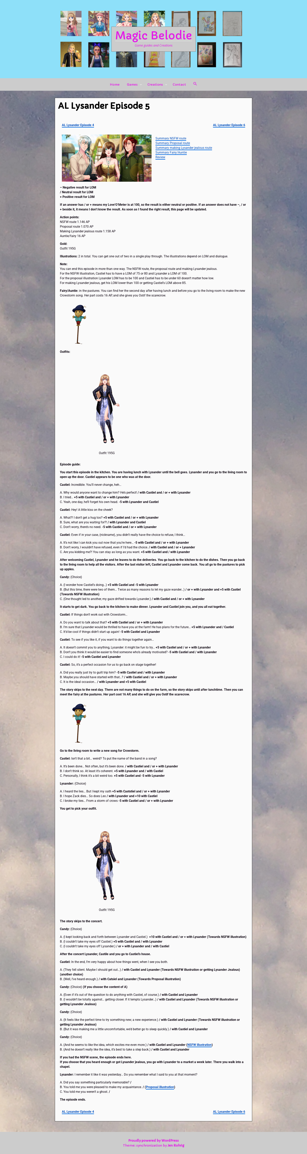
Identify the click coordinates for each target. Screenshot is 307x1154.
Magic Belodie (153, 35)
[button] (195, 84)
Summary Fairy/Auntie (171, 152)
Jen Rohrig (176, 1145)
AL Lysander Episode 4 (78, 125)
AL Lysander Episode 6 (229, 125)
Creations (155, 84)
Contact (179, 84)
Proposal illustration (160, 1087)
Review (160, 157)
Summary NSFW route (170, 138)
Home (115, 84)
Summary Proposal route (172, 143)
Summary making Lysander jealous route (183, 148)
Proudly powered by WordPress (153, 1140)
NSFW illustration (199, 1045)
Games (132, 84)
